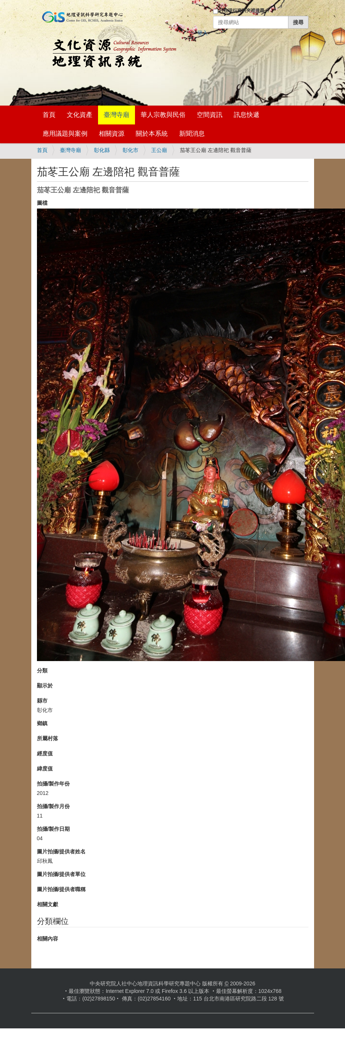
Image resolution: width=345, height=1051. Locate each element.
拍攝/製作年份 (53, 784)
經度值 (45, 753)
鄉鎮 (42, 723)
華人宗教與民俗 (163, 114)
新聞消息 (192, 133)
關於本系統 (152, 133)
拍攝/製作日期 (53, 829)
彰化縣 (102, 150)
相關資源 (111, 133)
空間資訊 (209, 114)
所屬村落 (47, 738)
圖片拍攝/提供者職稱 (61, 889)
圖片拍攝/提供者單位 (61, 874)
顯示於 (45, 686)
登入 (202, 33)
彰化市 (130, 150)
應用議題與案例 (65, 133)
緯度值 (45, 769)
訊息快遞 (246, 114)
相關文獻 (47, 904)
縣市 (42, 701)
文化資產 (79, 114)
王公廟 (159, 150)
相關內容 (47, 939)
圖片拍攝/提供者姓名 (61, 851)
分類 (42, 670)
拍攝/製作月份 (53, 806)
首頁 (49, 114)
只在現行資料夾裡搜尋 (241, 10)
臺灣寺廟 (116, 114)
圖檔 (42, 203)
